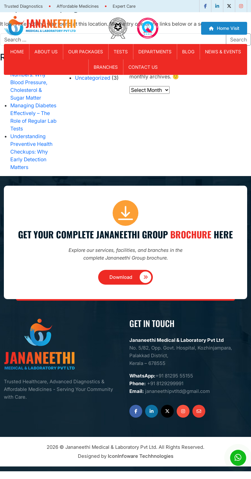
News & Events (223, 51)
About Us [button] (46, 51)
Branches (106, 67)
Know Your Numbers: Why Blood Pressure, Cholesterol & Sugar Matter (28, 82)
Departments (155, 51)
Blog (188, 51)
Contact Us (143, 67)
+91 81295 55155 (174, 376)
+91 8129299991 (165, 383)
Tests (121, 51)
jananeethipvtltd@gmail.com (177, 391)
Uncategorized (92, 78)
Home (17, 51)
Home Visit (224, 28)
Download (130, 277)
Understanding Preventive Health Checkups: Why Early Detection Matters (31, 151)
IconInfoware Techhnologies (140, 456)
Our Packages (85, 51)
